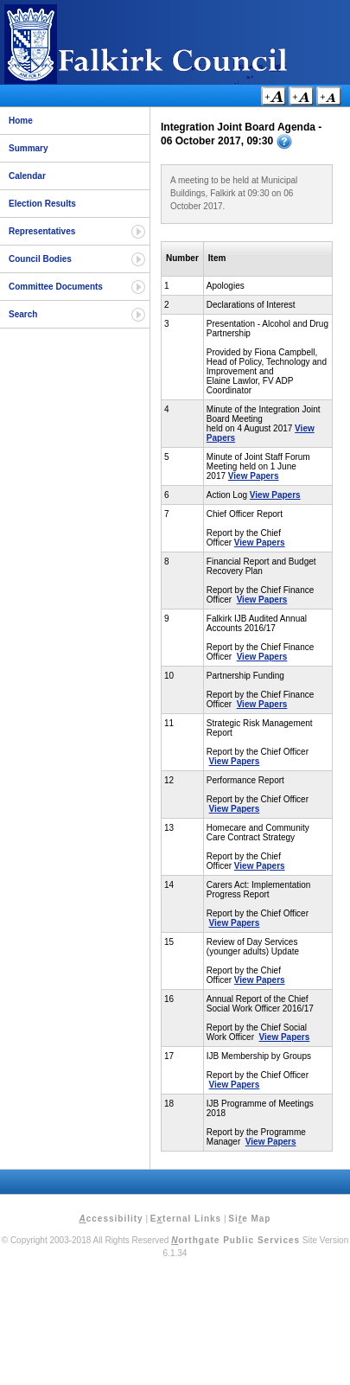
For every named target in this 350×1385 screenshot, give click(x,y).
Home (21, 120)
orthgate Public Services (235, 1240)
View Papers (253, 476)
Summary (28, 148)
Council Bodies (40, 259)
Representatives (42, 231)
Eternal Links (185, 1218)
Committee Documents (56, 286)
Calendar (27, 176)
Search (23, 314)
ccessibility (111, 1218)
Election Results (42, 203)
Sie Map (249, 1218)
